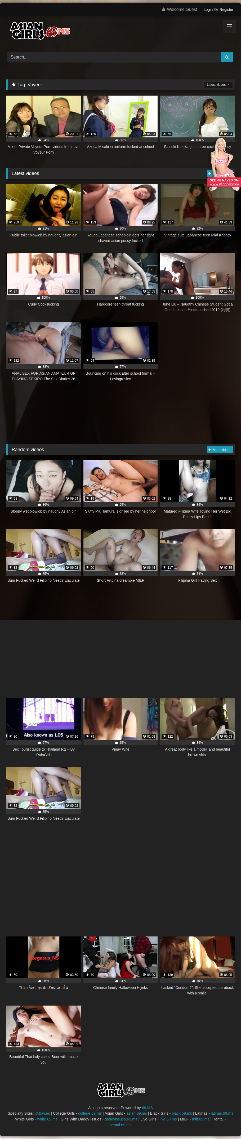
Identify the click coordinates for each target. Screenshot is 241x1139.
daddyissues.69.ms (121, 1119)
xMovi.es (42, 1113)
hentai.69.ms (120, 1125)
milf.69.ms (200, 1119)
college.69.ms (90, 1113)
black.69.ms (182, 1113)
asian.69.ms (136, 1113)
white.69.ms (47, 1119)
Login (208, 9)
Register (226, 9)
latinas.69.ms (222, 1113)
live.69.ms (168, 1119)
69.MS (147, 1108)
